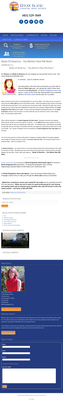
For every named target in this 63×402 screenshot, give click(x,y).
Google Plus (31, 22)
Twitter (26, 22)
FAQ (5, 216)
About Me (7, 40)
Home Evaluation (8, 332)
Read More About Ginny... (11, 309)
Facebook (21, 22)
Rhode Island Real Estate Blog (12, 225)
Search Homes (17, 35)
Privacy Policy (42, 395)
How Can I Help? (7, 367)
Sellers (53, 35)
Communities (32, 35)
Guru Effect (31, 399)
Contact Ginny (21, 40)
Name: (4, 344)
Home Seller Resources (17, 192)
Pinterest (36, 22)
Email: (4, 350)
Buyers (44, 35)
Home (5, 35)
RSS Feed (41, 22)
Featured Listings (8, 217)
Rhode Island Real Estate (31, 7)
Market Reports (8, 223)
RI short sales (30, 94)
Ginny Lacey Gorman (8, 162)
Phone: (4, 357)
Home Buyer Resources (10, 219)
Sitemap (37, 395)
